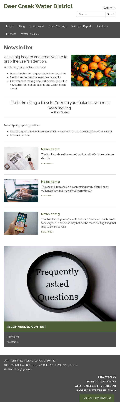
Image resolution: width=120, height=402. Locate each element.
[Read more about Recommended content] (60, 296)
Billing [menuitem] (21, 26)
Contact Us (108, 8)
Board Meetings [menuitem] (57, 26)
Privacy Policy (107, 377)
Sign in (112, 390)
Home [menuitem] (9, 26)
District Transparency (101, 381)
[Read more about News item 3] (60, 223)
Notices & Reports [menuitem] (81, 26)
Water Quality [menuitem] (29, 34)
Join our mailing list (97, 398)
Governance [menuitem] (37, 26)
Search (110, 14)
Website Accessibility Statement (95, 386)
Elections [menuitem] (102, 26)
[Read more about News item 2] (60, 190)
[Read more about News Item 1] (60, 158)
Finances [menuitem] (11, 34)
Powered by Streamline (91, 390)
